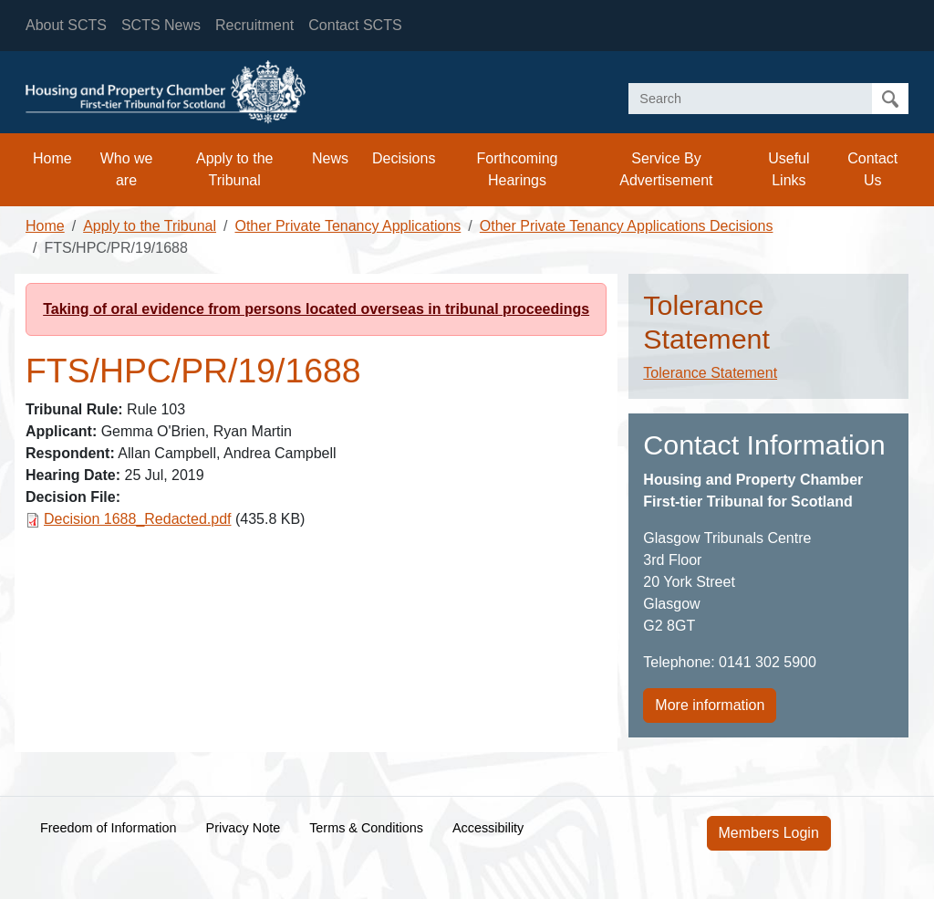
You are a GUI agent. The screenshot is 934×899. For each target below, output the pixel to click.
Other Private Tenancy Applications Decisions (626, 226)
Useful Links (788, 169)
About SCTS (66, 25)
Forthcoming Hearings (517, 169)
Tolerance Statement (710, 373)
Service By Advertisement (665, 169)
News (330, 158)
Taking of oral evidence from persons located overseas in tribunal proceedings (316, 309)
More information (709, 705)
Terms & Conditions (366, 828)
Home (52, 158)
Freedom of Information (108, 828)
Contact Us (872, 169)
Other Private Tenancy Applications (347, 226)
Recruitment (254, 25)
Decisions (403, 158)
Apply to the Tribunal (235, 169)
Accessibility (488, 828)
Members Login (769, 833)
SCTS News (161, 25)
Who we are (126, 169)
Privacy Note (243, 828)
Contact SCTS (354, 25)
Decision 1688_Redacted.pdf (137, 519)
